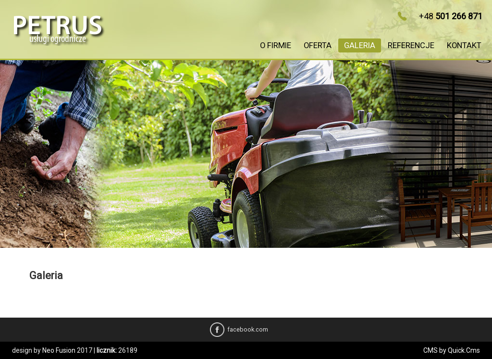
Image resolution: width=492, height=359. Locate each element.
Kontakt (464, 45)
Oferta (318, 45)
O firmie (275, 45)
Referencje (411, 45)
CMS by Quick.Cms (451, 350)
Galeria (359, 45)
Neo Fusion (58, 350)
